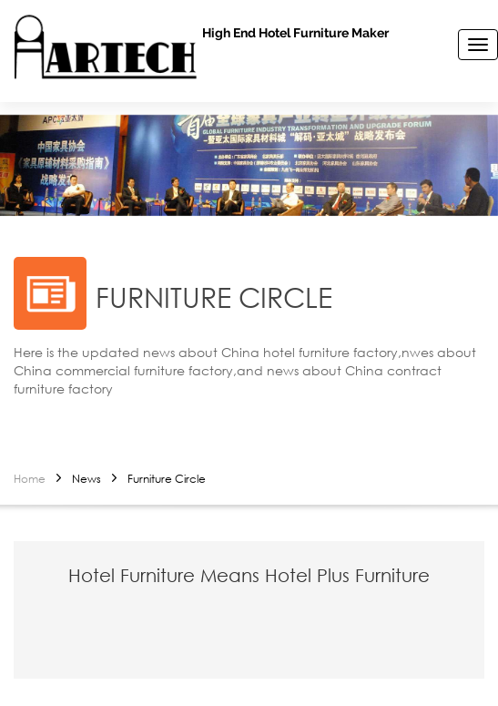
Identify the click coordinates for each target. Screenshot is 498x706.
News (86, 478)
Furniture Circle (166, 478)
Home (30, 478)
